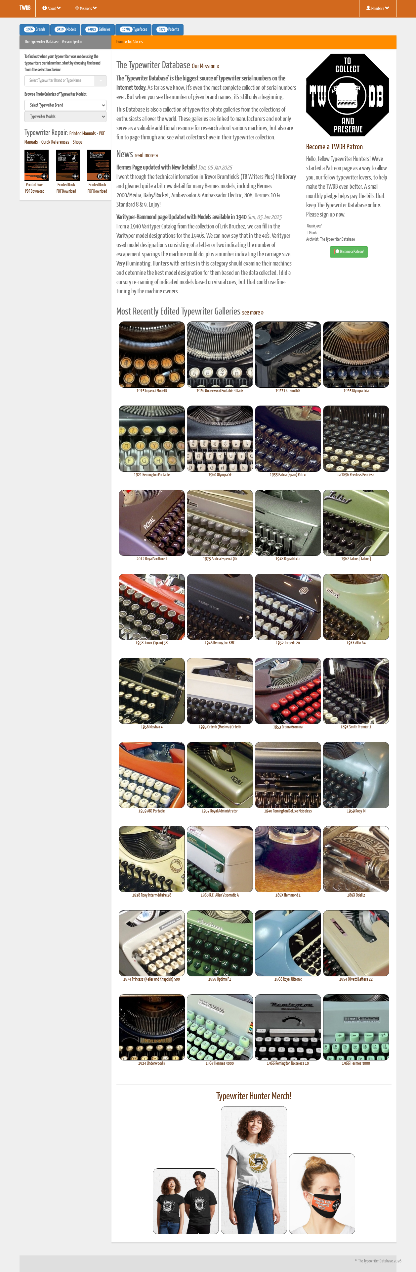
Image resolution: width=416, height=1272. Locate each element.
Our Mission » (205, 67)
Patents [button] (167, 29)
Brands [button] (34, 29)
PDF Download (34, 191)
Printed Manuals (82, 133)
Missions (86, 8)
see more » (253, 313)
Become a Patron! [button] (349, 251)
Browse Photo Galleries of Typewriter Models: (55, 94)
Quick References (55, 142)
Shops (78, 142)
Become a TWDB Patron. (335, 147)
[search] (65, 105)
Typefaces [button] (133, 29)
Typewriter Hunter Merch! (253, 1096)
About (51, 8)
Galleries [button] (97, 29)
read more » (146, 156)
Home (120, 42)
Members (378, 8)
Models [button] (65, 29)
